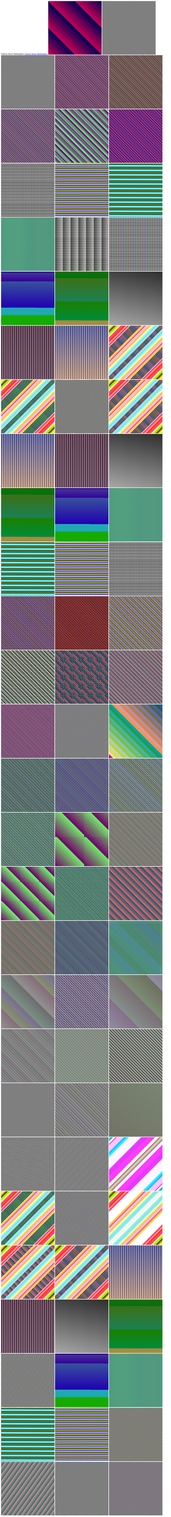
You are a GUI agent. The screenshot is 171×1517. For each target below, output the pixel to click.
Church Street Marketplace (36, 54)
